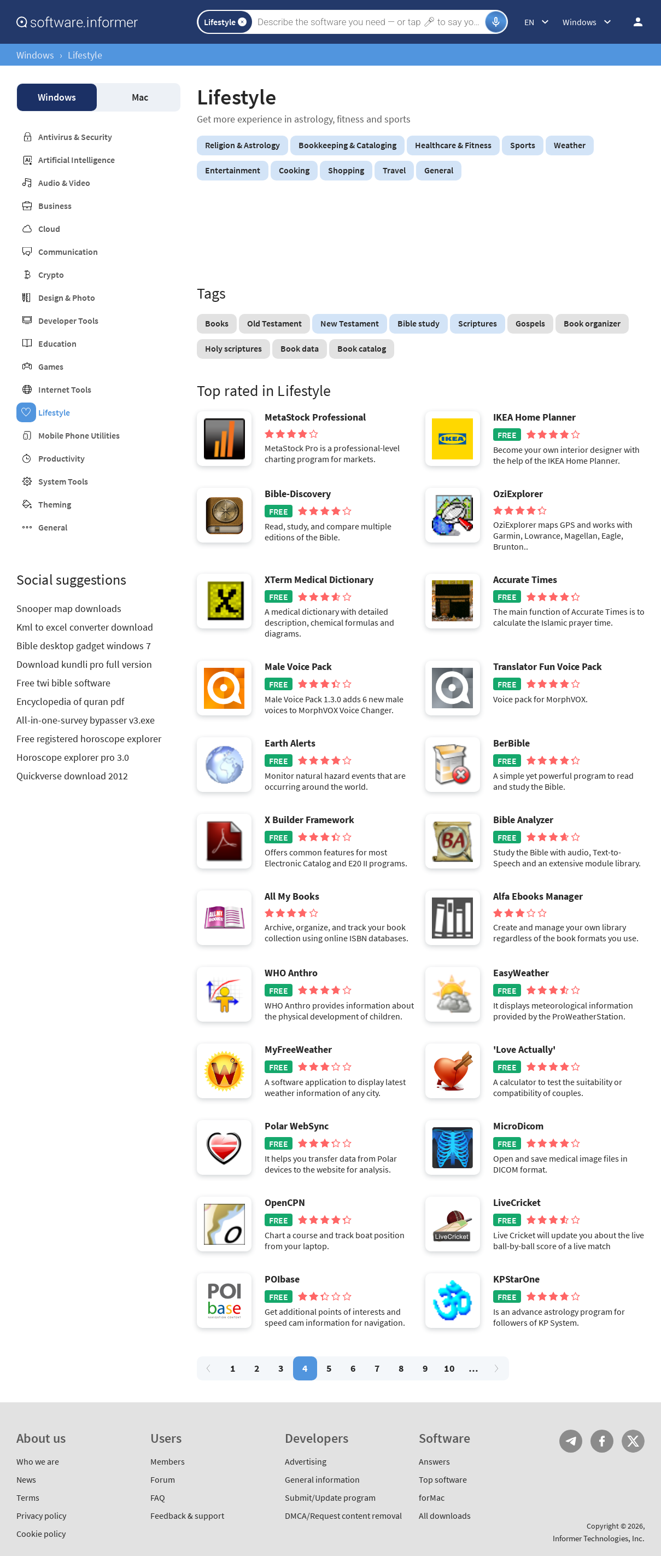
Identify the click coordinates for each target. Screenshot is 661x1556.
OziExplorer (518, 494)
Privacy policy (41, 1515)
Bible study (418, 323)
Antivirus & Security (75, 136)
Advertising (305, 1461)
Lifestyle (54, 412)
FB (601, 1441)
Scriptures (477, 323)
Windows (35, 55)
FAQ (157, 1497)
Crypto (51, 274)
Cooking (294, 170)
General (52, 527)
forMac (431, 1497)
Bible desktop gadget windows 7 (83, 645)
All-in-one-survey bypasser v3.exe (85, 720)
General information (322, 1479)
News (26, 1479)
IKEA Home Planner (534, 417)
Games (50, 366)
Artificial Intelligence (76, 159)
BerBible (511, 743)
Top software (443, 1479)
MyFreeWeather (298, 1050)
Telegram (570, 1441)
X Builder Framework (309, 820)
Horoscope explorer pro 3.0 (72, 757)
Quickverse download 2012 (72, 776)
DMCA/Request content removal (343, 1515)
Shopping (346, 170)
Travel (394, 170)
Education (57, 343)
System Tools (63, 481)
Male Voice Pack (298, 667)
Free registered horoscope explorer (88, 738)
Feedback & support (187, 1515)
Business (55, 205)
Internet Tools (64, 389)
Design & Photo (66, 297)
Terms (27, 1497)
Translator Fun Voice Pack (547, 667)
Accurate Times (525, 580)
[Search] (369, 22)
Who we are (37, 1461)
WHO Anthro (291, 973)
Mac (140, 97)
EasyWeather (521, 973)
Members (167, 1461)
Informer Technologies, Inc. (599, 1538)
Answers (434, 1461)
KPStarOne (516, 1279)
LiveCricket (517, 1203)
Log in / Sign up (633, 21)
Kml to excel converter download (84, 627)
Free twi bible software (63, 683)
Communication (68, 251)
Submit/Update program (330, 1497)
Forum (162, 1479)
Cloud (49, 228)
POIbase (282, 1279)
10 (449, 1368)
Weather (570, 144)
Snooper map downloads (68, 608)
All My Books (292, 896)
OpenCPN (285, 1203)
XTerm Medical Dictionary (319, 580)
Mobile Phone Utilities (79, 435)
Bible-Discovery (298, 494)
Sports (522, 144)
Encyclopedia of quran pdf (70, 701)
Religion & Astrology (242, 144)
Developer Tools (68, 320)
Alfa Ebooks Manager (538, 896)
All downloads (445, 1515)
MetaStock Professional (315, 417)
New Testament (349, 323)
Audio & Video (64, 182)
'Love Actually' (524, 1050)
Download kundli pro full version (84, 664)
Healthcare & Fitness (453, 144)
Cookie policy (41, 1533)
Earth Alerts (290, 743)
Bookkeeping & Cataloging (347, 144)
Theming (54, 504)
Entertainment (232, 170)
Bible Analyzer (523, 820)
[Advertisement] (421, 234)
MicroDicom (518, 1126)
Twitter (633, 1441)
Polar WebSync (297, 1126)
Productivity (61, 458)
